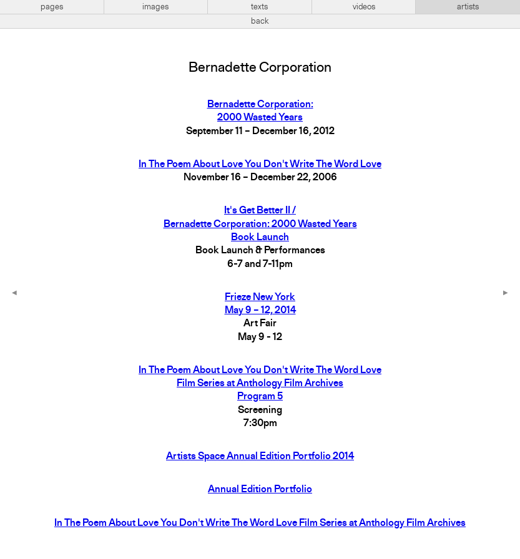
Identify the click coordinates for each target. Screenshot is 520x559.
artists (468, 6)
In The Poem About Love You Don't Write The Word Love (260, 165)
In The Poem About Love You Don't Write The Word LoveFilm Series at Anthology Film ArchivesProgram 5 (260, 384)
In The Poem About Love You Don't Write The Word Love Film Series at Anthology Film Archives (260, 523)
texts (259, 6)
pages (52, 6)
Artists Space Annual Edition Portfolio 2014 (260, 457)
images (155, 6)
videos (364, 6)
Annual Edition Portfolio (260, 490)
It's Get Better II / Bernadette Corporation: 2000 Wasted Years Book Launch (260, 224)
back (260, 21)
